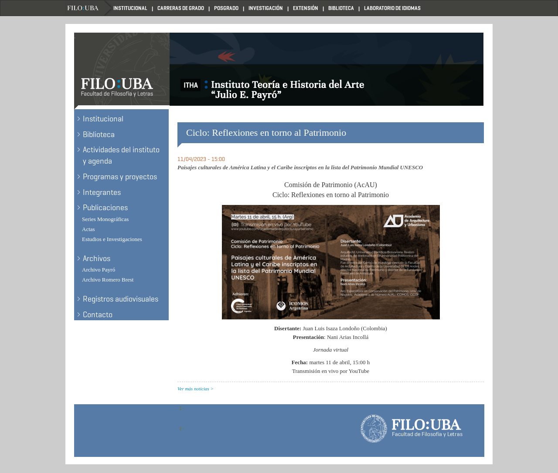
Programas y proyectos (120, 176)
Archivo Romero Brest (107, 279)
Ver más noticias (193, 388)
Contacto (97, 314)
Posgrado (226, 8)
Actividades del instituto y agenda (121, 155)
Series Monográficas (105, 219)
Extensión (305, 8)
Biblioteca (341, 8)
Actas (88, 229)
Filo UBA (89, 8)
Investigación (265, 8)
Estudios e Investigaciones (112, 239)
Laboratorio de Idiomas (392, 8)
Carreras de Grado (180, 8)
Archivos (96, 258)
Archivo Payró (98, 269)
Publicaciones (105, 207)
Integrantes (102, 192)
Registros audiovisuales (120, 299)
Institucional (130, 8)
